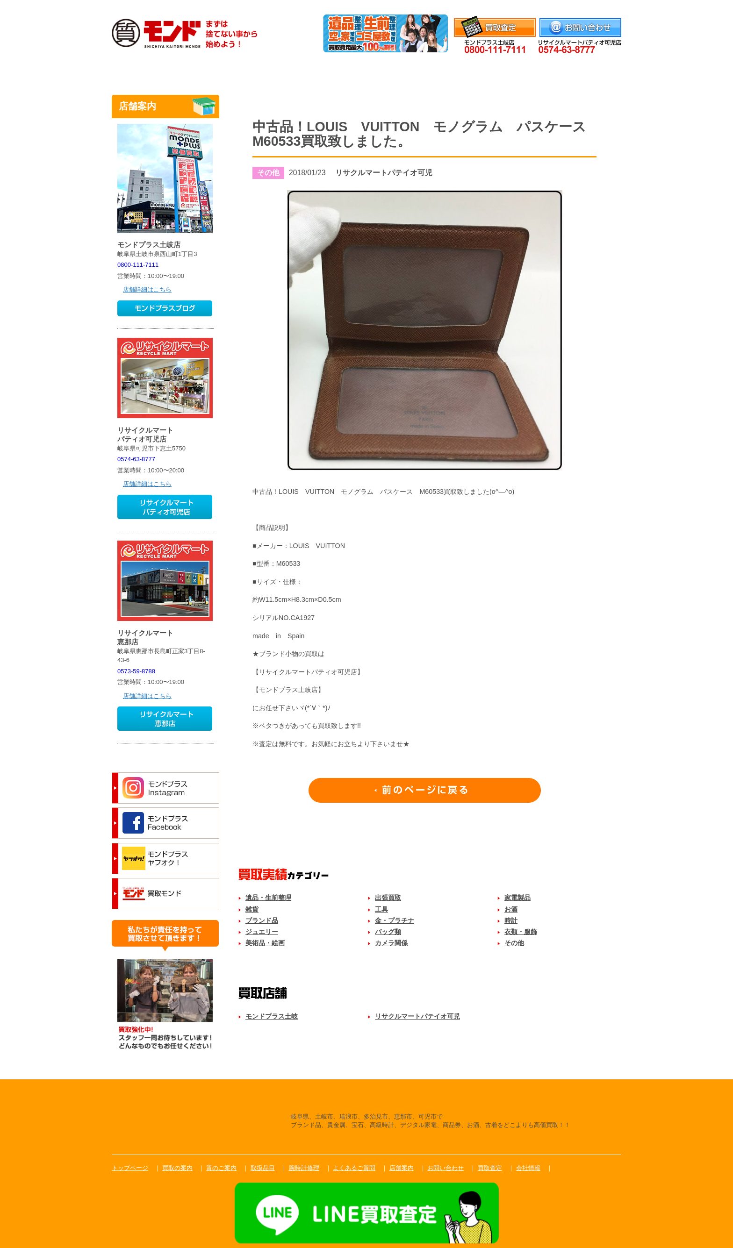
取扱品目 (366, 72)
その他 (514, 943)
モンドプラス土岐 (271, 1016)
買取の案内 (177, 1167)
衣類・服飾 (520, 931)
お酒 (510, 909)
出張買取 (388, 897)
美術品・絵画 (265, 943)
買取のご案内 (220, 72)
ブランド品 (261, 920)
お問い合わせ (445, 1167)
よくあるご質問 (513, 72)
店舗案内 (586, 72)
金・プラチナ (394, 920)
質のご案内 (293, 72)
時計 (510, 920)
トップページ (130, 1167)
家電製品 (517, 897)
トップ (147, 72)
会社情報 (609, 5)
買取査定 (490, 1167)
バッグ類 (388, 931)
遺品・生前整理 (268, 897)
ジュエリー (261, 931)
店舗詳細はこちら (147, 289)
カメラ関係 (391, 943)
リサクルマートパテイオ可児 (417, 1016)
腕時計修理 (440, 72)
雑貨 (252, 909)
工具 (381, 909)
